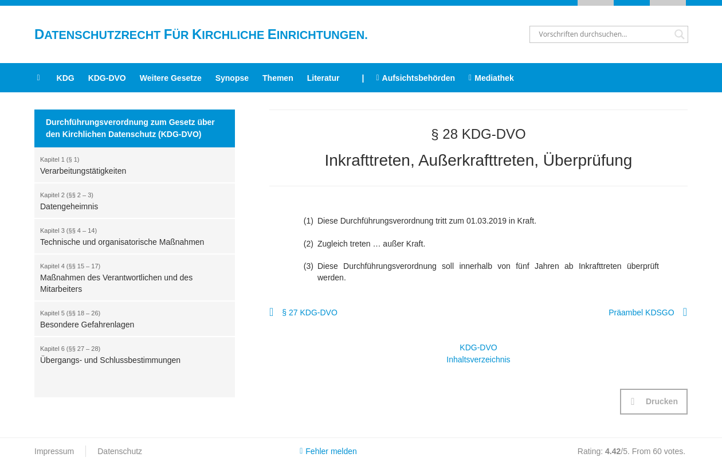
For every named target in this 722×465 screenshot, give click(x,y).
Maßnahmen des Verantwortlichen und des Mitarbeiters (129, 277)
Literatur (323, 78)
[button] (654, 402)
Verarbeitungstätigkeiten (129, 164)
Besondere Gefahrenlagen (129, 318)
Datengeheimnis (129, 200)
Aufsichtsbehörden (415, 78)
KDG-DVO (107, 78)
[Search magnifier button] (680, 34)
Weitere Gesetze (171, 78)
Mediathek (491, 78)
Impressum (54, 451)
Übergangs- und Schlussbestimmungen (129, 354)
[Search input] (604, 34)
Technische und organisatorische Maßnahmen (129, 236)
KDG (65, 78)
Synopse (232, 78)
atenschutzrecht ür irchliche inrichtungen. (201, 35)
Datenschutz (119, 451)
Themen (277, 78)
